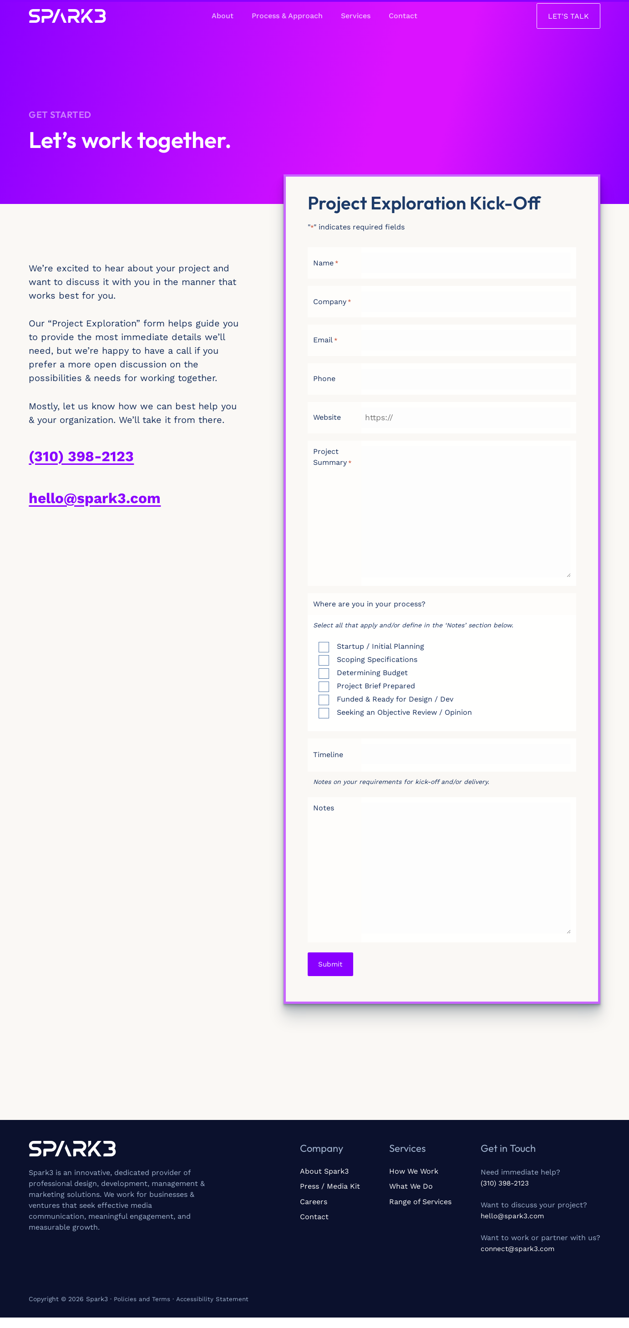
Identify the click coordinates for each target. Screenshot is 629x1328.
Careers (313, 1212)
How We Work (413, 1181)
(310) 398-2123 (95, 455)
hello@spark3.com (112, 497)
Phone (324, 385)
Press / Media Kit (330, 1196)
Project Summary (332, 466)
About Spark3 (324, 1181)
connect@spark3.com (519, 1259)
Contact (314, 1227)
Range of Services (420, 1212)
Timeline (328, 765)
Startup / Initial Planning (380, 655)
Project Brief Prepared (376, 695)
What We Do (411, 1196)
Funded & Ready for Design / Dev (395, 708)
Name (325, 264)
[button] (568, 16)
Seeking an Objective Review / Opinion (404, 721)
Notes (323, 819)
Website (327, 426)
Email (325, 345)
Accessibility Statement (215, 1309)
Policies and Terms (143, 1309)
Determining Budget (372, 681)
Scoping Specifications (377, 668)
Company (332, 304)
